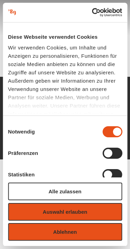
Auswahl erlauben (65, 212)
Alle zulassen (65, 191)
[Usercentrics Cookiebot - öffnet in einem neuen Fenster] (92, 12)
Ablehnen (65, 232)
